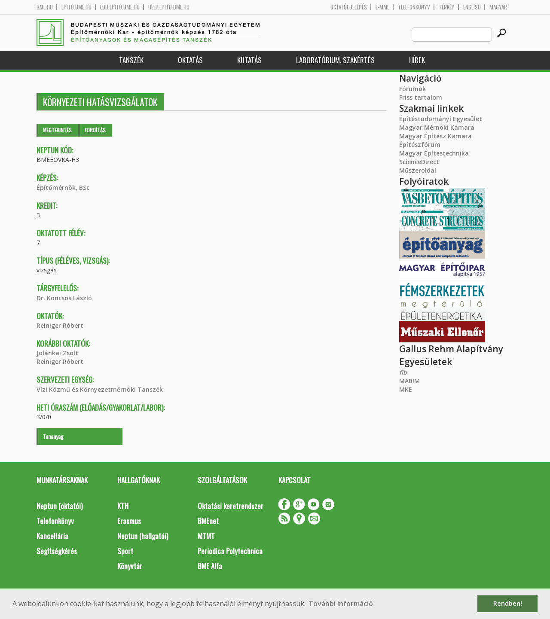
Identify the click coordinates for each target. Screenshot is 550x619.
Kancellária (52, 536)
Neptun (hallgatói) (142, 536)
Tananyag (53, 436)
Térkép (447, 7)
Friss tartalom (420, 97)
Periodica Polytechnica (230, 551)
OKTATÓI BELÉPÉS (348, 7)
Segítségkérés (57, 551)
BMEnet (208, 520)
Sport (125, 551)
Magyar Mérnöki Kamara (436, 127)
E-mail (382, 7)
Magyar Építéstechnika (434, 153)
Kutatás (249, 60)
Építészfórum (419, 144)
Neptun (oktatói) (59, 505)
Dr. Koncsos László (64, 298)
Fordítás (95, 130)
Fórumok (412, 89)
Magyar (498, 7)
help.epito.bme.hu (168, 7)
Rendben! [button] (507, 603)
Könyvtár (129, 566)
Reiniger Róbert (60, 325)
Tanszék (131, 60)
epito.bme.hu (76, 7)
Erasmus (129, 520)
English (472, 7)
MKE (405, 389)
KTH (122, 505)
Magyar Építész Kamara (435, 136)
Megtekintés (57, 130)
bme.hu (45, 7)
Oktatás (190, 60)
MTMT (206, 536)
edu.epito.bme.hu (120, 7)
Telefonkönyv (414, 7)
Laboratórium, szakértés (335, 60)
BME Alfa (210, 566)
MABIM (409, 381)
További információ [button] (341, 603)
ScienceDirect (419, 162)
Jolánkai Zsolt (57, 353)
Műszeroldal (417, 170)
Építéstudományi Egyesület (440, 119)
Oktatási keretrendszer (230, 505)
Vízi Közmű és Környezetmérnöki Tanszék (100, 389)
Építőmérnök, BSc (63, 187)
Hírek (417, 60)
